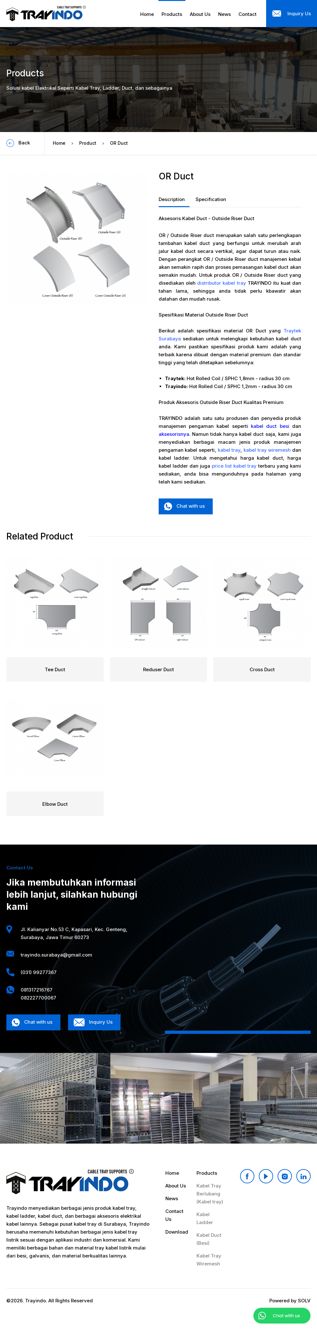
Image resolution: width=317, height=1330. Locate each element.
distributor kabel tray (221, 283)
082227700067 (38, 998)
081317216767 (36, 990)
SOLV (304, 1301)
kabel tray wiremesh (267, 450)
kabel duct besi (270, 426)
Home (59, 143)
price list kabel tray (234, 466)
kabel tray (229, 450)
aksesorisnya (174, 434)
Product (87, 143)
